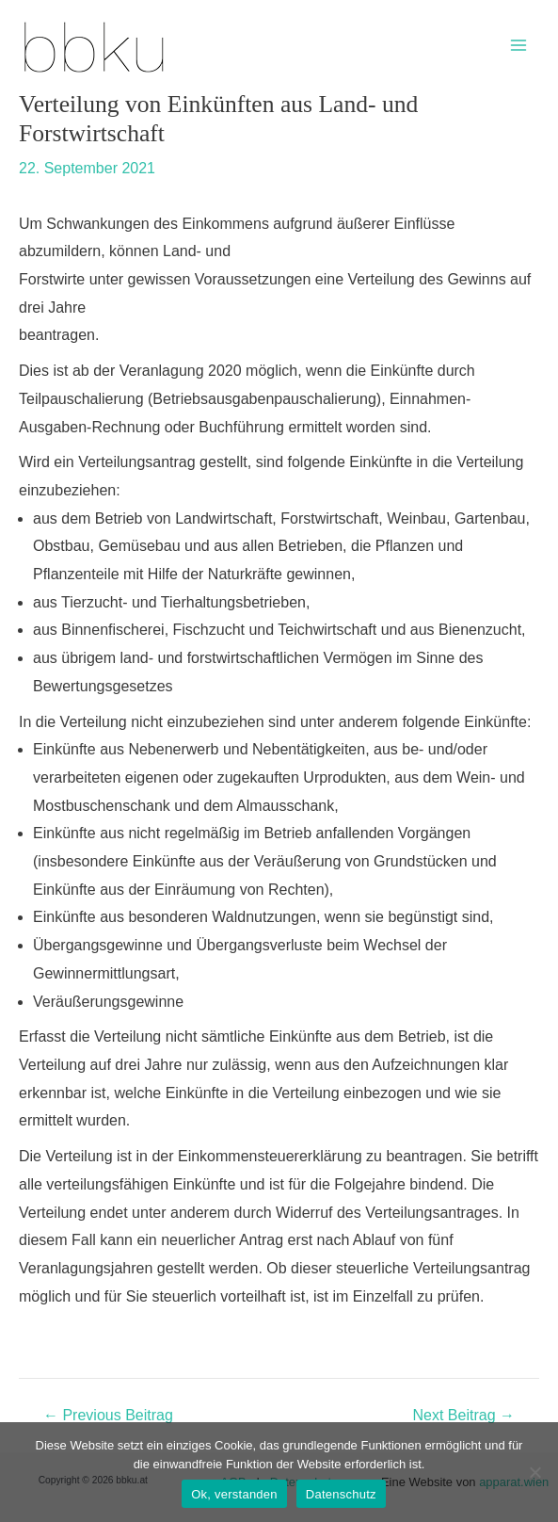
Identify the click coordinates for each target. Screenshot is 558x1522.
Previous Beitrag (108, 1415)
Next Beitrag (464, 1415)
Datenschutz (341, 1494)
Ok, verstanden (234, 1494)
